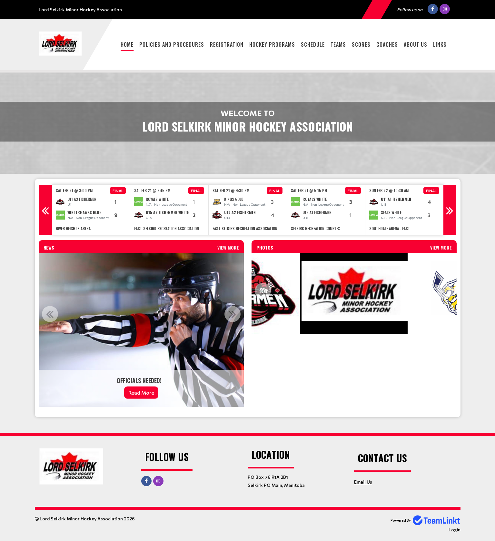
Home (127, 44)
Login (454, 529)
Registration (226, 44)
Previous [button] (45, 210)
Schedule (313, 44)
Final (118, 190)
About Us (415, 44)
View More (228, 247)
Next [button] (449, 210)
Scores (361, 44)
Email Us (363, 482)
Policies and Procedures (171, 44)
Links (440, 44)
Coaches (387, 44)
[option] (91, 210)
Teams (338, 44)
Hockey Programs (272, 44)
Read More (141, 392)
